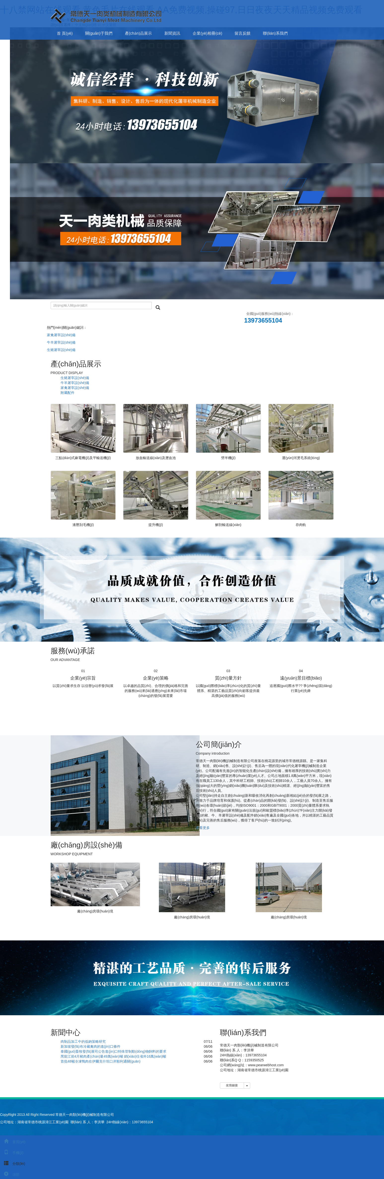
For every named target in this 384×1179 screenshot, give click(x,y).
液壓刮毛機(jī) (83, 525)
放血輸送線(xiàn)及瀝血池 (156, 458)
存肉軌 (301, 525)
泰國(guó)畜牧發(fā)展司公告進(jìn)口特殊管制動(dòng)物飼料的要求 (113, 1051)
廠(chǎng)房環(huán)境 (95, 911)
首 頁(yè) (65, 33)
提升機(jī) (155, 525)
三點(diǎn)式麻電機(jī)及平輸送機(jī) (83, 458)
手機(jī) (11, 1153)
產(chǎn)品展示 (138, 33)
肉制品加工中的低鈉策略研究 (83, 1041)
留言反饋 (242, 33)
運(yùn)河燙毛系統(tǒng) (301, 458)
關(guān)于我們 (98, 33)
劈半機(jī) (228, 458)
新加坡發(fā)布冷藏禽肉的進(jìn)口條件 (90, 1046)
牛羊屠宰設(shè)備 (61, 342)
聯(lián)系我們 (275, 33)
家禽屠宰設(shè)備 (61, 335)
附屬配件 (67, 393)
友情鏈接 (232, 1085)
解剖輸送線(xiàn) (228, 525)
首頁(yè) (12, 1142)
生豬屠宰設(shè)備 (61, 350)
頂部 (9, 1175)
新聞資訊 (172, 33)
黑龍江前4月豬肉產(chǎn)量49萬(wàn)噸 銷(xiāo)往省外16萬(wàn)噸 (113, 1056)
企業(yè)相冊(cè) (207, 33)
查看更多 (203, 828)
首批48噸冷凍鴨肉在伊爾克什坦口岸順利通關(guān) (100, 1061)
